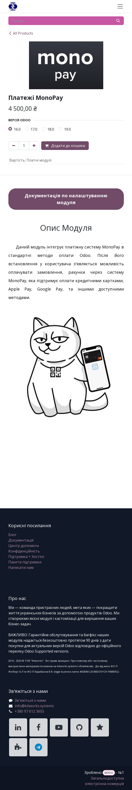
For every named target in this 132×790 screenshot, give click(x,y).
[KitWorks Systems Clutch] (100, 727)
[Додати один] (34, 145)
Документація (21, 540)
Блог (12, 534)
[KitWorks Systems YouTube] (59, 727)
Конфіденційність (24, 551)
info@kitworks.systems (34, 705)
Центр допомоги (23, 545)
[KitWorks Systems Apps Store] (18, 747)
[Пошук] (118, 20)
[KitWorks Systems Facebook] (38, 727)
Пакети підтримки (24, 562)
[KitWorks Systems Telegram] (38, 747)
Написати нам (21, 567)
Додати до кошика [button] (65, 145)
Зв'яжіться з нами (30, 700)
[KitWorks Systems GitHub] (79, 727)
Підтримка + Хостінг (26, 556)
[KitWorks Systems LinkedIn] (18, 727)
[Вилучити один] (13, 145)
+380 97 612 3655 (29, 711)
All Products (20, 33)
